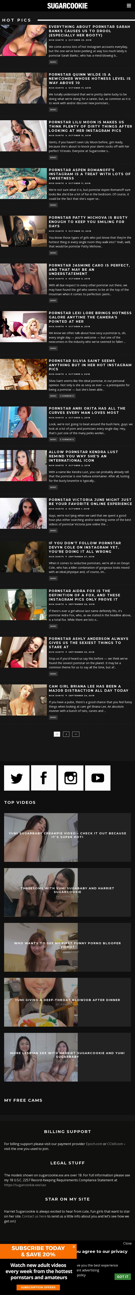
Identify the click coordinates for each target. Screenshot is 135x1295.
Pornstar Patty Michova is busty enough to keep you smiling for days (88, 222)
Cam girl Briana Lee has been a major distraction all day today (89, 688)
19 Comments (67, 1061)
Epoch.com (94, 1144)
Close (127, 1243)
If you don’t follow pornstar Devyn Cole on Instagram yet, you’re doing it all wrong (85, 547)
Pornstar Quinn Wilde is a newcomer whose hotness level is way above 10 (90, 79)
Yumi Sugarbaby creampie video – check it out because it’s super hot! (67, 835)
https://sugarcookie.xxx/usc (25, 1185)
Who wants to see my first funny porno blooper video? (67, 945)
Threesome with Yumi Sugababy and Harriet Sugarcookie (67, 890)
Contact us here (34, 1216)
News (53, 62)
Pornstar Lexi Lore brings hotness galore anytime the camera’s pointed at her (90, 317)
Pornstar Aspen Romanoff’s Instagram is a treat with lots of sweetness (90, 174)
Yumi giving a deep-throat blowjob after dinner (67, 1000)
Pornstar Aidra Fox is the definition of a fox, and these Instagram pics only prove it (84, 595)
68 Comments (67, 841)
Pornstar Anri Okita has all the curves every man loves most (87, 411)
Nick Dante (56, 40)
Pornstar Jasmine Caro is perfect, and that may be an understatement (89, 269)
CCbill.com (115, 1144)
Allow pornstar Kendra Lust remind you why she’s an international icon (83, 456)
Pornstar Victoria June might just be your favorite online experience (90, 502)
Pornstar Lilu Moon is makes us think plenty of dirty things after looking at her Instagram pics (90, 126)
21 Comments (67, 1004)
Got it (122, 1276)
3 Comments (67, 439)
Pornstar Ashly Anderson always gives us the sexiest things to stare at (89, 643)
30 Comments (67, 896)
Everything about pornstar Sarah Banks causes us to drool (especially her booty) (89, 31)
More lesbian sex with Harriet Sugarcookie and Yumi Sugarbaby (67, 1055)
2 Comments (67, 396)
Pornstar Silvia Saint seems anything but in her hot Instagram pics (90, 365)
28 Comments (67, 951)
